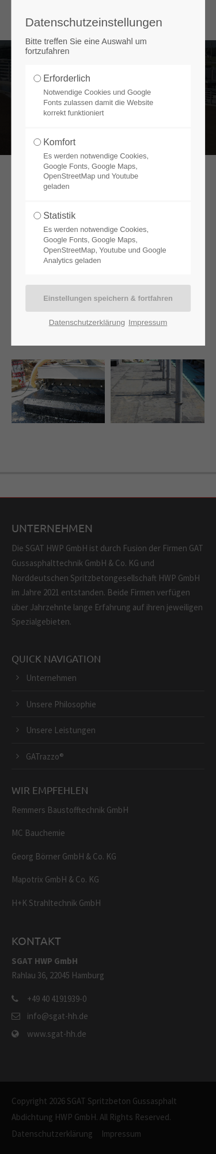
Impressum (147, 322)
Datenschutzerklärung (87, 322)
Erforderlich (66, 78)
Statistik (59, 215)
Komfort (59, 142)
